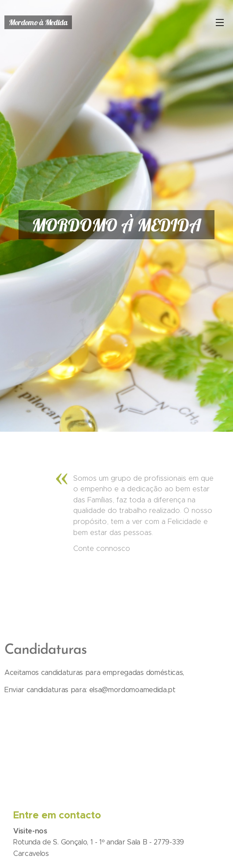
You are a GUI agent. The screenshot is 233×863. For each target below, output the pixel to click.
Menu (220, 22)
